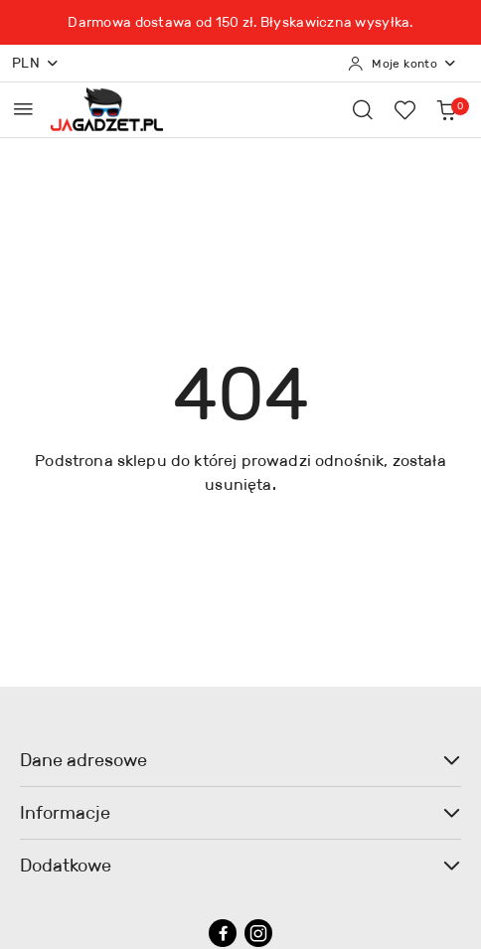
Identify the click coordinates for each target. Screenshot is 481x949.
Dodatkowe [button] (240, 865)
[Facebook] (223, 933)
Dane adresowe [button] (240, 760)
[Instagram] (258, 933)
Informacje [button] (240, 813)
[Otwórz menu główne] (23, 108)
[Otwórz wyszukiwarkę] (363, 109)
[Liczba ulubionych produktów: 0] (404, 109)
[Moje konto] (402, 63)
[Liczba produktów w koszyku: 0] (446, 109)
